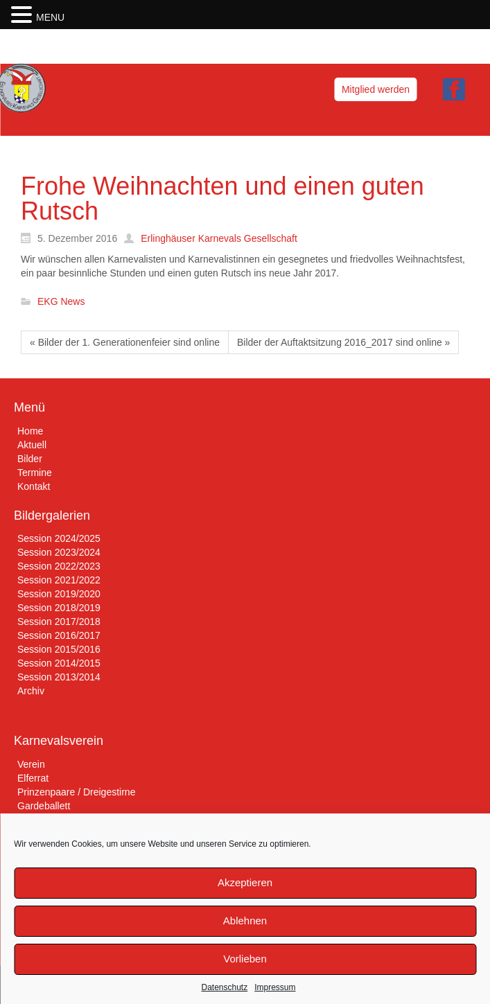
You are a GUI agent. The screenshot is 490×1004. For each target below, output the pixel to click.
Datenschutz (224, 987)
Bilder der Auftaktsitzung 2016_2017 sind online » (343, 342)
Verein (31, 764)
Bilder (29, 458)
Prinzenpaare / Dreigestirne (76, 792)
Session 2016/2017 (58, 635)
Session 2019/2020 (58, 593)
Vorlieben (245, 959)
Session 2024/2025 (58, 538)
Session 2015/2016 (58, 649)
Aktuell (31, 444)
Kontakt (33, 486)
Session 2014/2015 (58, 663)
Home (30, 431)
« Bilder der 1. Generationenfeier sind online (125, 342)
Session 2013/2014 (58, 676)
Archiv (30, 690)
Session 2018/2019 (58, 607)
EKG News (61, 302)
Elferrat (33, 778)
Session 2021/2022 (58, 579)
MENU (50, 17)
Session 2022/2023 (58, 566)
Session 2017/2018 (58, 621)
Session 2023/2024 (58, 552)
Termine (34, 472)
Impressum (274, 987)
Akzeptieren (245, 882)
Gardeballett (43, 805)
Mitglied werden (376, 89)
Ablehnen (245, 920)
